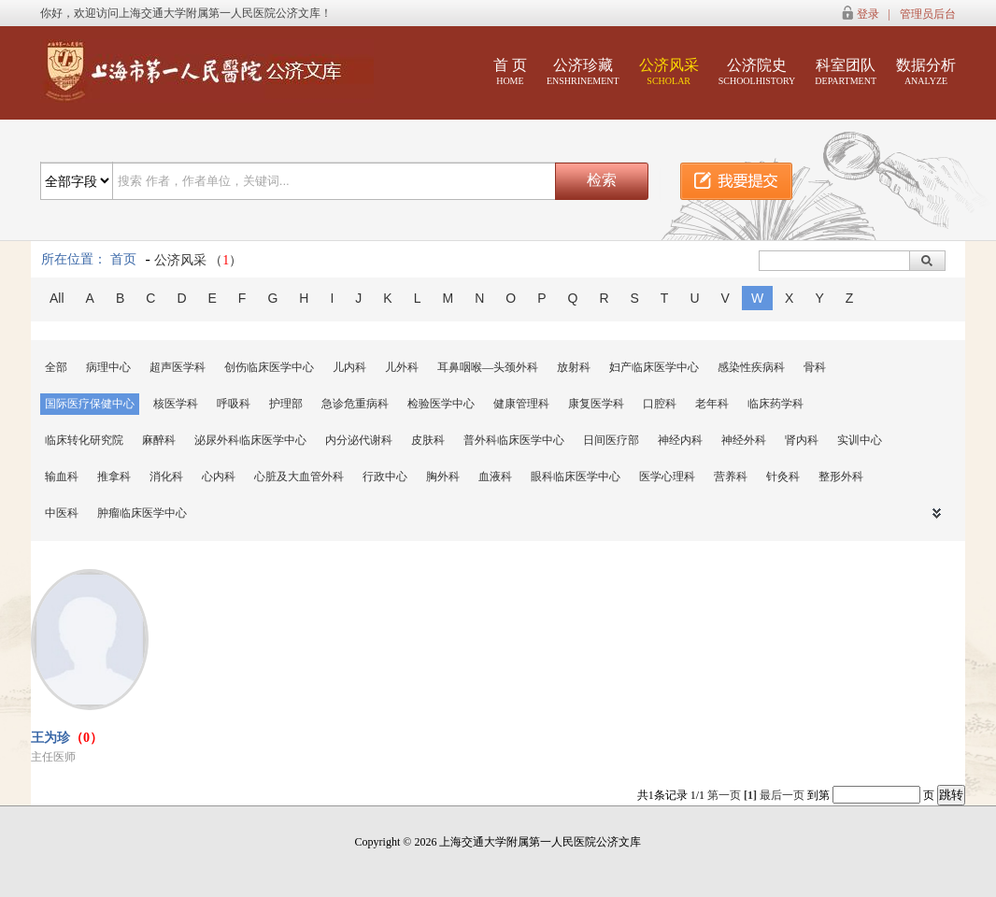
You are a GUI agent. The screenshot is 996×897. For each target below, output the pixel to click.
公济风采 (669, 71)
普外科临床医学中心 (513, 440)
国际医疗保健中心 (90, 403)
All (57, 298)
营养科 (730, 476)
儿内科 (349, 367)
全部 (56, 367)
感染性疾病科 (751, 367)
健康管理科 (521, 403)
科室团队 (845, 71)
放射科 (573, 367)
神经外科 (743, 440)
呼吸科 (233, 403)
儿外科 (402, 367)
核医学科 (175, 403)
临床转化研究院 (84, 440)
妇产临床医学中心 (654, 367)
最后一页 (782, 795)
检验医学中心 (441, 403)
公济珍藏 (583, 71)
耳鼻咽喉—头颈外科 (487, 367)
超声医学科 (177, 367)
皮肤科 (428, 440)
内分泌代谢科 (358, 440)
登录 (868, 14)
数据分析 (926, 71)
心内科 (218, 476)
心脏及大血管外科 (299, 476)
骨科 (815, 367)
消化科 (166, 476)
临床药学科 (775, 403)
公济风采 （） (198, 260)
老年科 (712, 403)
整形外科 (840, 476)
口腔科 (659, 403)
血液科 (495, 476)
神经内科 (680, 440)
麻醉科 (159, 440)
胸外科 (443, 476)
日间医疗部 (611, 440)
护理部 (286, 403)
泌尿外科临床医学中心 (250, 440)
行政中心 (385, 476)
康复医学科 (596, 403)
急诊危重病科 (355, 403)
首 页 (510, 71)
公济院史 (757, 71)
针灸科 (783, 476)
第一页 (724, 795)
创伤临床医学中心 (269, 367)
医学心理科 (667, 476)
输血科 (61, 476)
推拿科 (114, 476)
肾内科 (801, 440)
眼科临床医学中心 (575, 476)
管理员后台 (928, 14)
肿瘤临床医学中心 (142, 513)
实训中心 (859, 440)
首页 (123, 259)
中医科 (61, 513)
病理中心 (108, 367)
